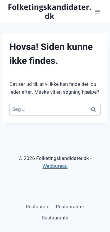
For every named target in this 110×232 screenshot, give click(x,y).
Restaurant (38, 207)
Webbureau (55, 166)
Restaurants (55, 218)
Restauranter (70, 207)
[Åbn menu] (97, 11)
